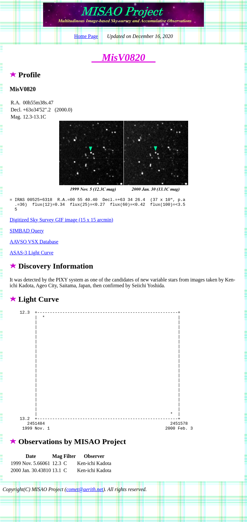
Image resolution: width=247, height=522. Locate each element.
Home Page (86, 36)
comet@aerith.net (84, 516)
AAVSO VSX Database (34, 244)
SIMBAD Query (27, 233)
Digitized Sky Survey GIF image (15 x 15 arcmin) (61, 222)
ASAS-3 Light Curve (31, 255)
